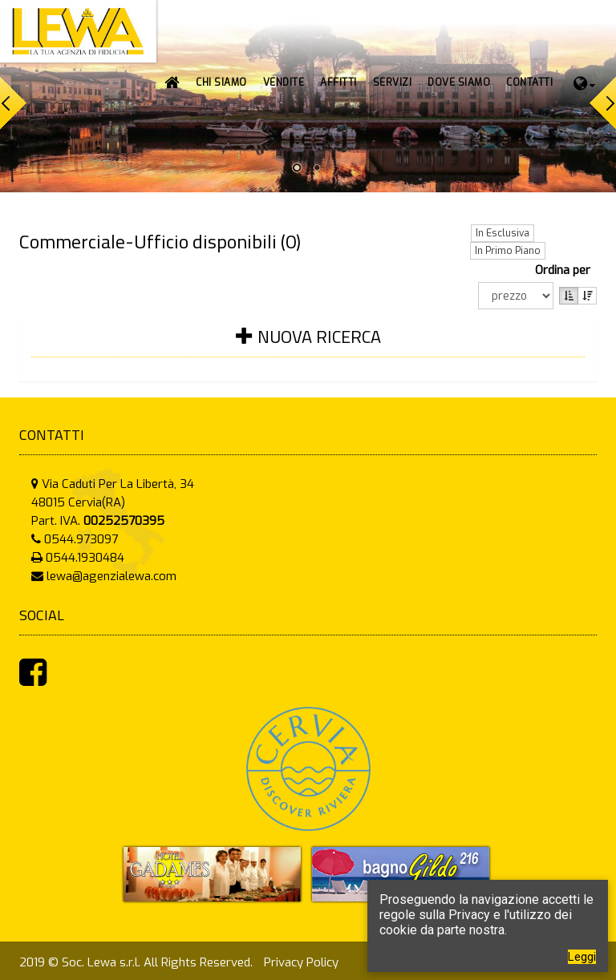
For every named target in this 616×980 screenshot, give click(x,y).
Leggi (582, 957)
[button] (284, 83)
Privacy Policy (301, 962)
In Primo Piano (508, 250)
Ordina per (566, 270)
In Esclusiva (502, 233)
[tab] (308, 346)
